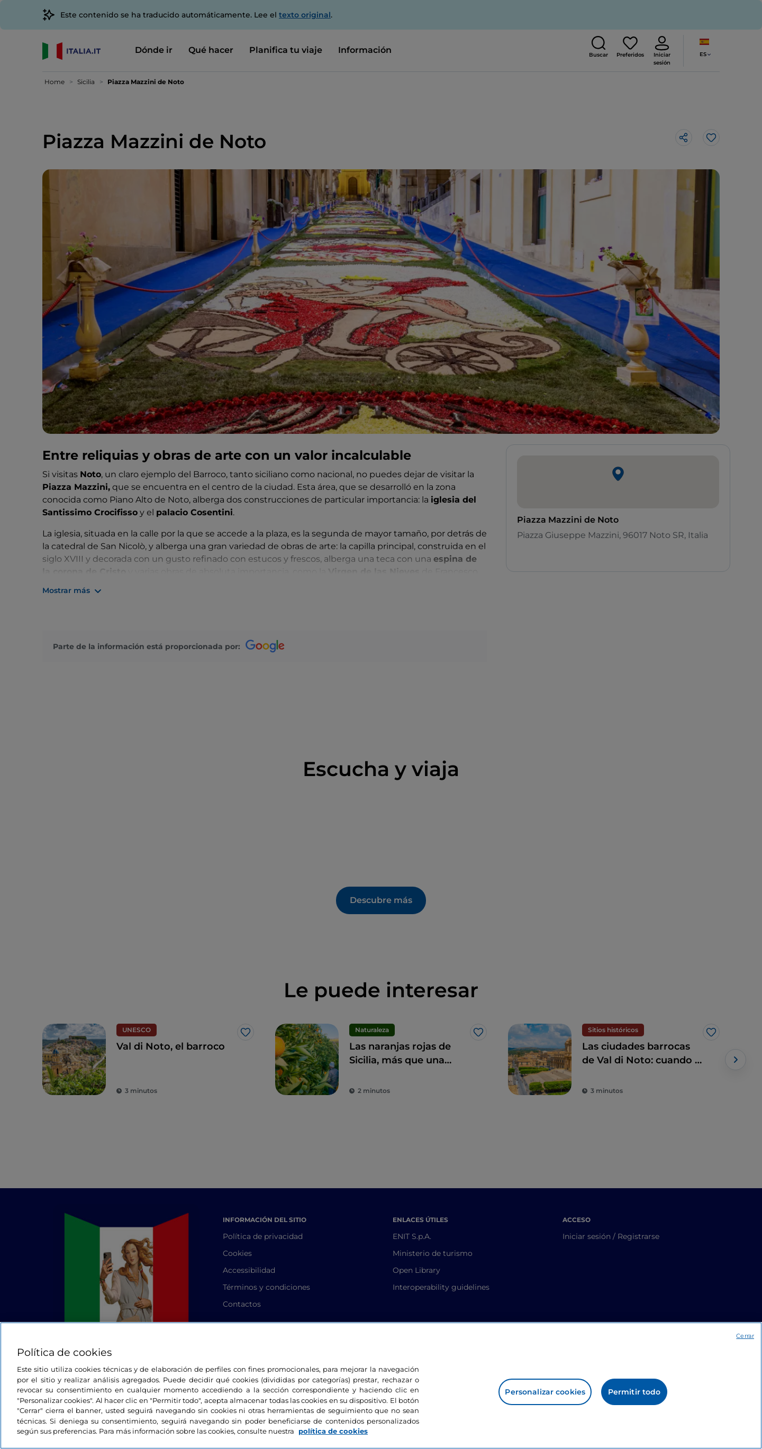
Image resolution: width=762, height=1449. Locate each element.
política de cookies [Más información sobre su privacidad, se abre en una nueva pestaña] (333, 1431)
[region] (381, 1385)
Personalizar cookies (545, 1392)
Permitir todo (634, 1392)
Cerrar (745, 1335)
